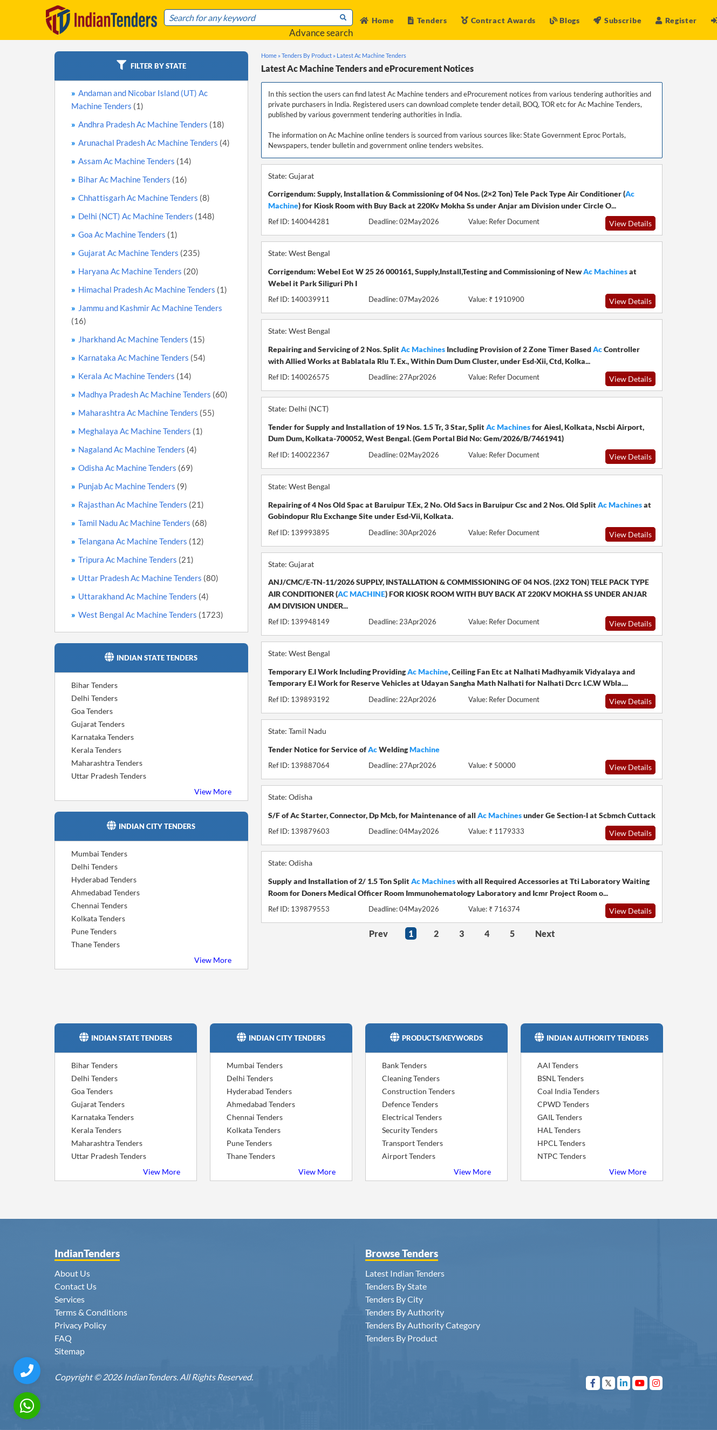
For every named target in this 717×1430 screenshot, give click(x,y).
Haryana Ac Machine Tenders (138, 271)
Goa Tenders (92, 711)
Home (377, 20)
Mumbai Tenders (99, 853)
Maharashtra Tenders (106, 762)
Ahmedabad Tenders (105, 892)
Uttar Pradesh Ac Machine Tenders (148, 578)
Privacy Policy (80, 1325)
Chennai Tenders (99, 905)
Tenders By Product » (309, 55)
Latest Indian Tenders (405, 1273)
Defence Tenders (410, 1104)
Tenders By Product (401, 1338)
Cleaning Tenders (411, 1078)
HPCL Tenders (561, 1143)
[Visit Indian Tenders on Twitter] (609, 1383)
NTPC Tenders (561, 1156)
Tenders (427, 20)
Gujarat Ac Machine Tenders (139, 253)
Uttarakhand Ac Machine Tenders (143, 596)
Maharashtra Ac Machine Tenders (146, 412)
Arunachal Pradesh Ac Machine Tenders (154, 142)
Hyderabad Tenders (103, 879)
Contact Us (75, 1286)
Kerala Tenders (96, 749)
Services (69, 1299)
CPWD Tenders (563, 1104)
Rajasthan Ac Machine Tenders (141, 504)
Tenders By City (394, 1299)
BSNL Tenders (560, 1078)
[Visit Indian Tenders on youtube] (640, 1383)
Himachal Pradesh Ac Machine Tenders (152, 289)
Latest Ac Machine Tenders (371, 55)
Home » (271, 55)
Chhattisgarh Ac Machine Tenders (144, 198)
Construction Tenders (418, 1091)
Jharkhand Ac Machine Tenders (141, 339)
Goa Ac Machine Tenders (127, 234)
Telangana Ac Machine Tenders (141, 541)
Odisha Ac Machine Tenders (135, 468)
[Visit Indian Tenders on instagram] (656, 1383)
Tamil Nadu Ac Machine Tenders (142, 523)
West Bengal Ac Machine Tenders (150, 614)
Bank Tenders (404, 1065)
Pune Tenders (94, 931)
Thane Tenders (95, 944)
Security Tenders (410, 1130)
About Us (72, 1273)
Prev (378, 933)
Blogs (565, 20)
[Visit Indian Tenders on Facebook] (593, 1383)
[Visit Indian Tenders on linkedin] (624, 1383)
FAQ (63, 1338)
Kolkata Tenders (98, 918)
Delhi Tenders (94, 698)
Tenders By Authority (404, 1312)
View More (212, 791)
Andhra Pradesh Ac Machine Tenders (151, 124)
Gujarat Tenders (98, 724)
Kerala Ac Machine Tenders (135, 376)
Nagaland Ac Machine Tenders (137, 449)
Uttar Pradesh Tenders (108, 775)
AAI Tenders (557, 1065)
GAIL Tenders (559, 1117)
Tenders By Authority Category (422, 1325)
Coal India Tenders (568, 1091)
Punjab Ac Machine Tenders (132, 486)
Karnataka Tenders (102, 736)
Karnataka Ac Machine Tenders (142, 357)
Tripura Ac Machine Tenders (136, 559)
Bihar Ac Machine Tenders (132, 179)
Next (545, 933)
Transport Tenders (412, 1143)
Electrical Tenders (412, 1117)
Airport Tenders (408, 1156)
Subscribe (617, 20)
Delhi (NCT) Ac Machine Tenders (146, 216)
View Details (630, 223)
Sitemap (69, 1351)
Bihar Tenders (94, 685)
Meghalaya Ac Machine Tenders (140, 431)
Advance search (321, 32)
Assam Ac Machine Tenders (135, 161)
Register (676, 20)
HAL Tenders (559, 1130)
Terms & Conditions (90, 1312)
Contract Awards (498, 20)
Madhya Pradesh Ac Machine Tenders (153, 394)
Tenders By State (396, 1286)
